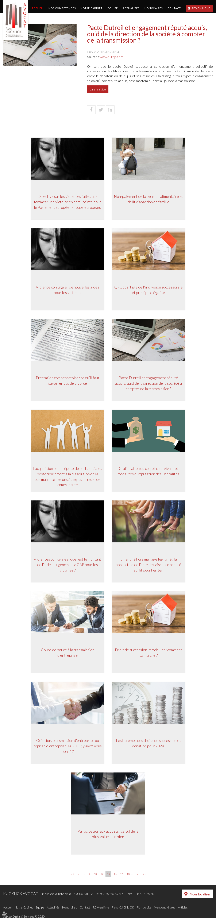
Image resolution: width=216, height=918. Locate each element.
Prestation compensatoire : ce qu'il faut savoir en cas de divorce (67, 381)
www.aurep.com (111, 57)
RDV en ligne (201, 8)
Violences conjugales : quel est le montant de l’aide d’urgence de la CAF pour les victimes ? (67, 565)
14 (101, 874)
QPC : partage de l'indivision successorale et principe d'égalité (149, 291)
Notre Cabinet (92, 8)
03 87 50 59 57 (112, 894)
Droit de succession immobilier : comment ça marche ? (149, 653)
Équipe (113, 8)
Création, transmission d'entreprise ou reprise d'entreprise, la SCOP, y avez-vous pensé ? (67, 746)
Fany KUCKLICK (123, 907)
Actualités (131, 8)
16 (114, 874)
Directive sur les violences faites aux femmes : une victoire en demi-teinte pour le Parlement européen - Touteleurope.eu (66, 202)
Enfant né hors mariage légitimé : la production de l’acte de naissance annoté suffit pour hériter (149, 565)
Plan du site (144, 907)
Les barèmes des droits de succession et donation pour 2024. (149, 744)
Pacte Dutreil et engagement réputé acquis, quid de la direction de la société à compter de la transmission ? (149, 384)
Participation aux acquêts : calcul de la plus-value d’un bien (108, 835)
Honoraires (153, 8)
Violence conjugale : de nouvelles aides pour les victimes (67, 291)
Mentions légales (164, 907)
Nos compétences (62, 8)
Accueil (37, 8)
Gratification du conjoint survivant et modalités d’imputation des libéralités (149, 472)
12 (88, 874)
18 (128, 874)
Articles (183, 907)
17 (121, 874)
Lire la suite (98, 89)
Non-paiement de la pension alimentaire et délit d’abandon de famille (149, 200)
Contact (174, 8)
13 (95, 874)
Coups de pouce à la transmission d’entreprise (67, 653)
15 (108, 874)
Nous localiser (200, 894)
